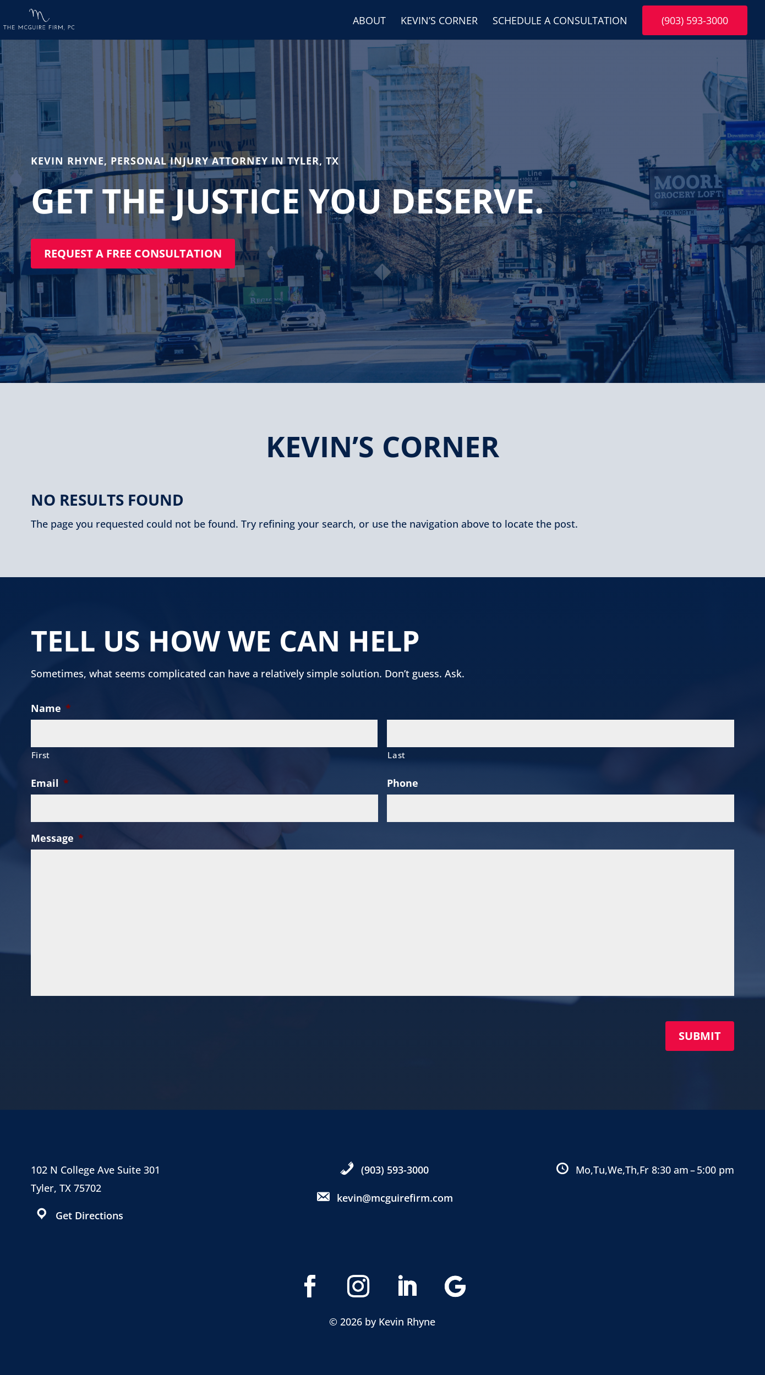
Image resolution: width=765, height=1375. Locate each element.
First (40, 754)
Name (51, 708)
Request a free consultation (133, 253)
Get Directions (89, 1215)
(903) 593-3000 (695, 20)
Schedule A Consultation (560, 22)
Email (50, 783)
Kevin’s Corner (439, 22)
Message (57, 838)
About (369, 22)
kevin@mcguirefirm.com (395, 1197)
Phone (402, 783)
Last (396, 754)
